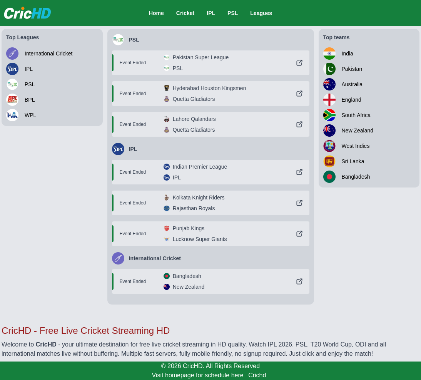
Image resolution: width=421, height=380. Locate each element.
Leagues (261, 13)
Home (156, 13)
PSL (232, 13)
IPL (211, 13)
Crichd (257, 375)
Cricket (185, 13)
